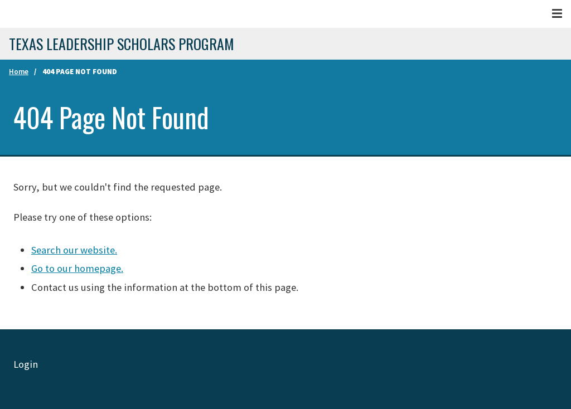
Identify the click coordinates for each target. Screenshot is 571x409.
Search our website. (74, 250)
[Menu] (557, 13)
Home (18, 71)
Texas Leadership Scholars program (121, 44)
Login (25, 364)
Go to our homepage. (77, 268)
